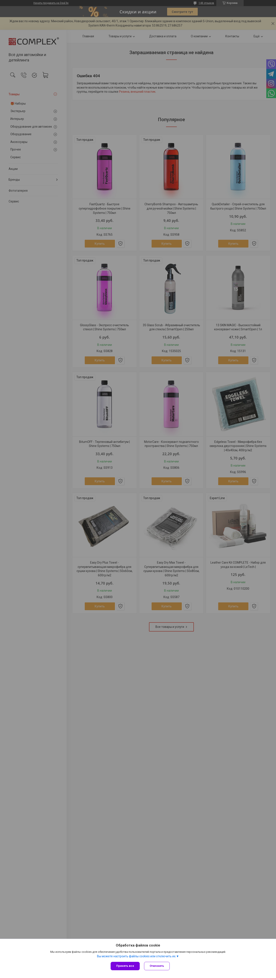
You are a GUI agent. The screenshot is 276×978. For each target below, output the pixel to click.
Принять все (125, 965)
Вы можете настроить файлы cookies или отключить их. (136, 956)
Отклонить (157, 965)
